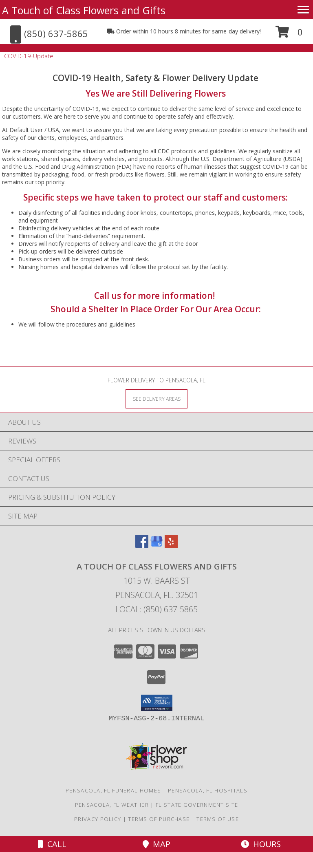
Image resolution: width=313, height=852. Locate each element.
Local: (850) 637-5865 (156, 609)
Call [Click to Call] (52, 844)
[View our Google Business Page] (156, 545)
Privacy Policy (97, 819)
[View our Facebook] (141, 545)
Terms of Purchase (159, 819)
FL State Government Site (197, 804)
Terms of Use (217, 819)
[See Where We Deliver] (156, 398)
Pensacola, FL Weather (112, 804)
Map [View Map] (156, 844)
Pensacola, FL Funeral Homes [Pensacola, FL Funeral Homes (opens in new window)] (113, 790)
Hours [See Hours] (261, 844)
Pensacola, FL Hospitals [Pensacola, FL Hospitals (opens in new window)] (207, 790)
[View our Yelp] (171, 545)
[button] (289, 35)
